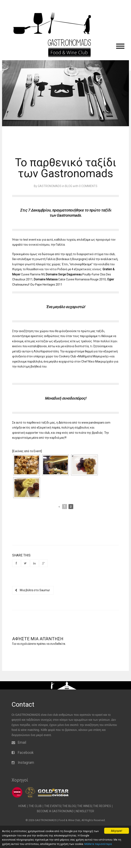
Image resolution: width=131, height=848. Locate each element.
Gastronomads (69, 215)
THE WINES (84, 806)
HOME (22, 806)
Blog (68, 186)
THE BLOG (69, 806)
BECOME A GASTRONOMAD (55, 811)
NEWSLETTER (85, 811)
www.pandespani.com (95, 422)
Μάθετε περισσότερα (98, 844)
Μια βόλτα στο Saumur (33, 590)
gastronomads (49, 186)
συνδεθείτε (57, 643)
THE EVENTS (52, 806)
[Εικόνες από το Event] (27, 451)
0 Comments (88, 186)
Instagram (26, 762)
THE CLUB (35, 806)
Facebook (26, 753)
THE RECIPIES (102, 806)
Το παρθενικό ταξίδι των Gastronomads (65, 168)
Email (22, 742)
